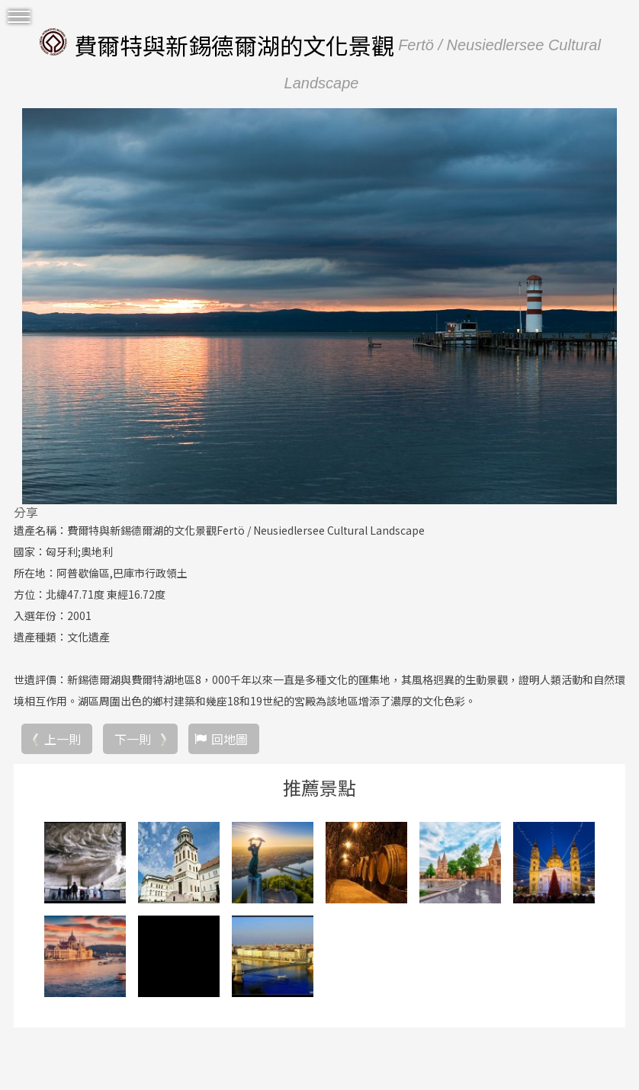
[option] (319, 306)
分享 (26, 512)
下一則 (132, 738)
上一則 (62, 738)
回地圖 (229, 738)
